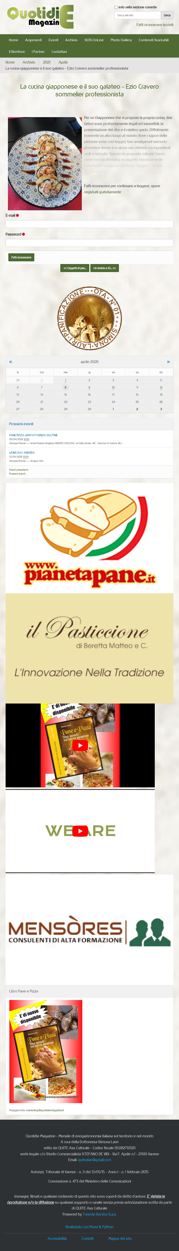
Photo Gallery (121, 40)
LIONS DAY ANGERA (22, 452)
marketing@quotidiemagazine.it (45, 1110)
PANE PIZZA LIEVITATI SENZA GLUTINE (33, 435)
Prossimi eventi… (18, 473)
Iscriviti (168, 24)
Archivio (71, 40)
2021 (47, 62)
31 (42, 380)
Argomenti (33, 40)
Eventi (53, 40)
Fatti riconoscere (149, 24)
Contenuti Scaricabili (154, 40)
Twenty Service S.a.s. (100, 1214)
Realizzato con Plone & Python (89, 1226)
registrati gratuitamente (102, 192)
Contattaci (59, 51)
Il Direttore (17, 51)
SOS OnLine (94, 40)
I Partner (38, 51)
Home (13, 40)
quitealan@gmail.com (94, 1159)
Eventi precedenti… (19, 469)
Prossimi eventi (21, 424)
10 (113, 387)
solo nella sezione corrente (137, 7)
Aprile (63, 62)
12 (161, 387)
